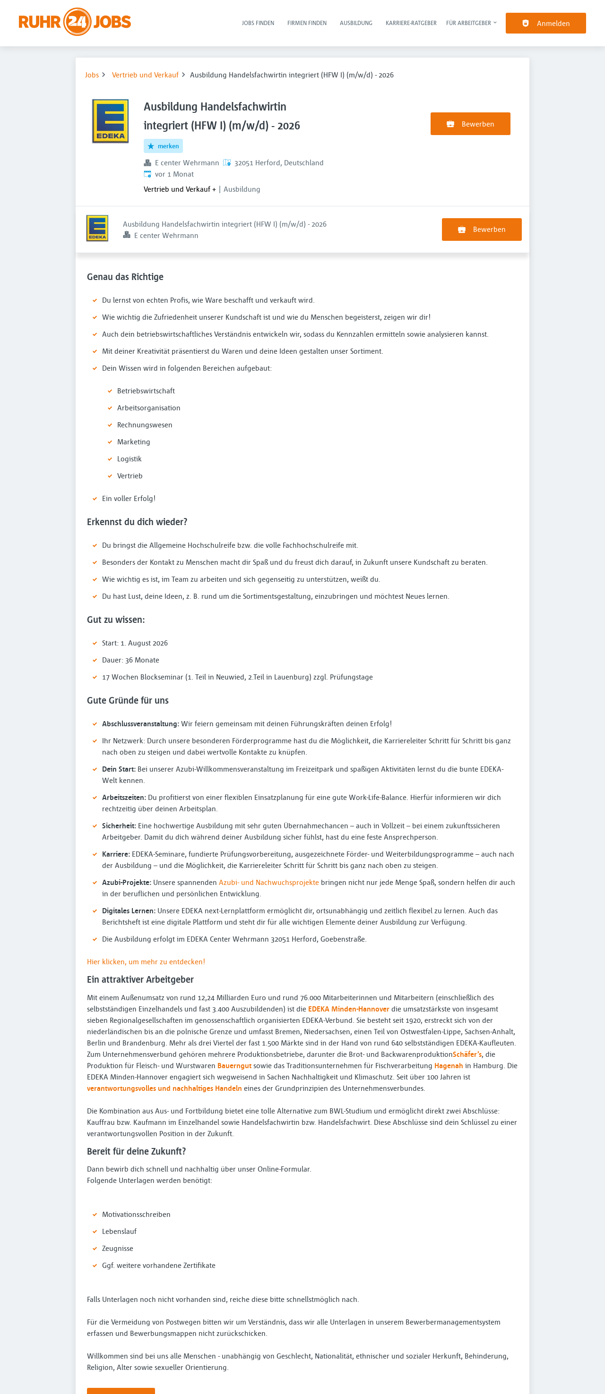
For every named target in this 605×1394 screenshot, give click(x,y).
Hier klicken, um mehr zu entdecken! (146, 914)
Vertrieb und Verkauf (145, 74)
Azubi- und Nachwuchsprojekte (269, 835)
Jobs (92, 74)
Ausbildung (356, 22)
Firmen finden (307, 22)
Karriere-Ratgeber (411, 22)
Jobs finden (258, 22)
